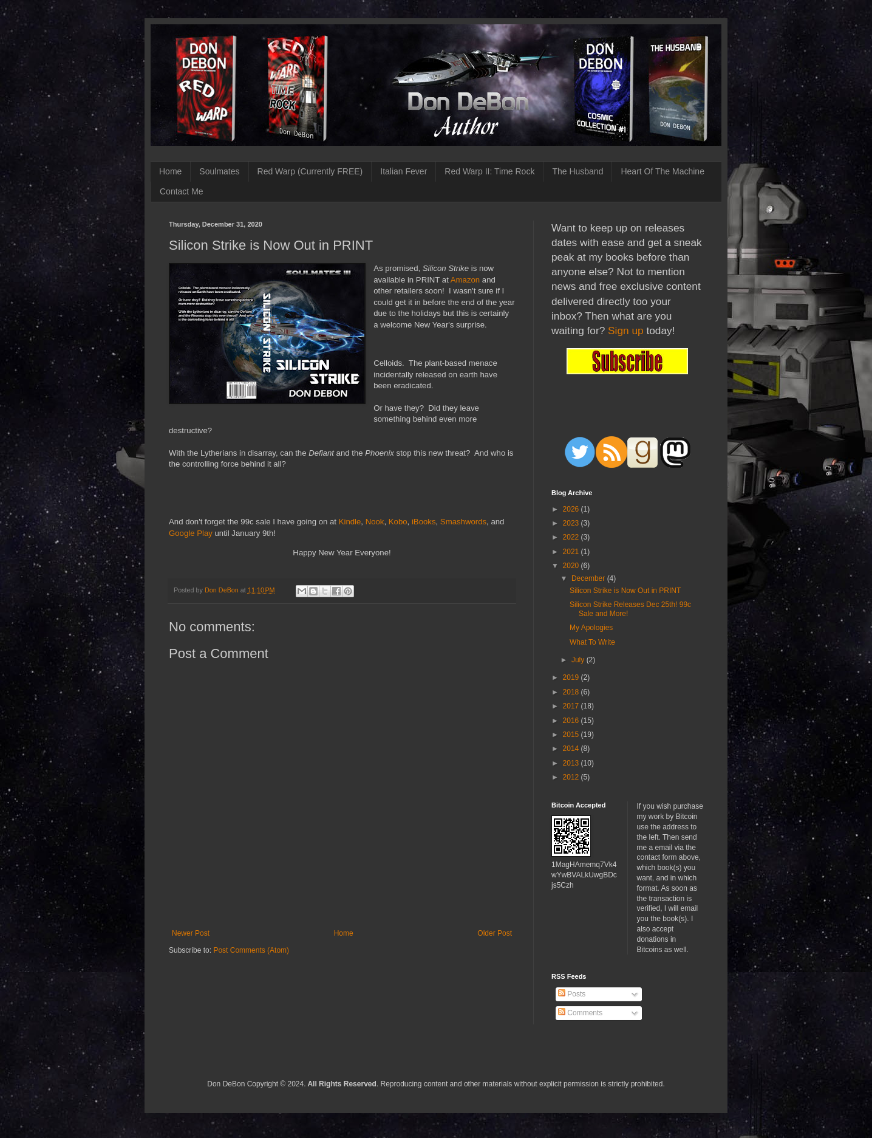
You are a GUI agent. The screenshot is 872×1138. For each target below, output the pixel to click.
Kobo (398, 521)
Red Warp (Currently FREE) (310, 171)
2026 (572, 509)
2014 (572, 748)
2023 (572, 523)
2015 (572, 734)
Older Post (494, 933)
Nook (375, 521)
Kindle (350, 521)
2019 (572, 677)
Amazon (465, 279)
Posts (571, 994)
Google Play (191, 533)
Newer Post (190, 933)
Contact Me (181, 191)
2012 (572, 777)
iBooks (424, 521)
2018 (572, 692)
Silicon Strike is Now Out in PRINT (625, 590)
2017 (572, 706)
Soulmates (219, 171)
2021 (572, 551)
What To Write (592, 642)
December (589, 578)
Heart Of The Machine (662, 171)
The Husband (577, 171)
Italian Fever (403, 171)
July (579, 660)
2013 (572, 763)
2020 (572, 565)
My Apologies (591, 627)
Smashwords (463, 521)
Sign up (626, 330)
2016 (572, 720)
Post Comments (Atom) (251, 950)
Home (170, 171)
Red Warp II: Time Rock (489, 171)
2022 (572, 537)
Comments (580, 1013)
